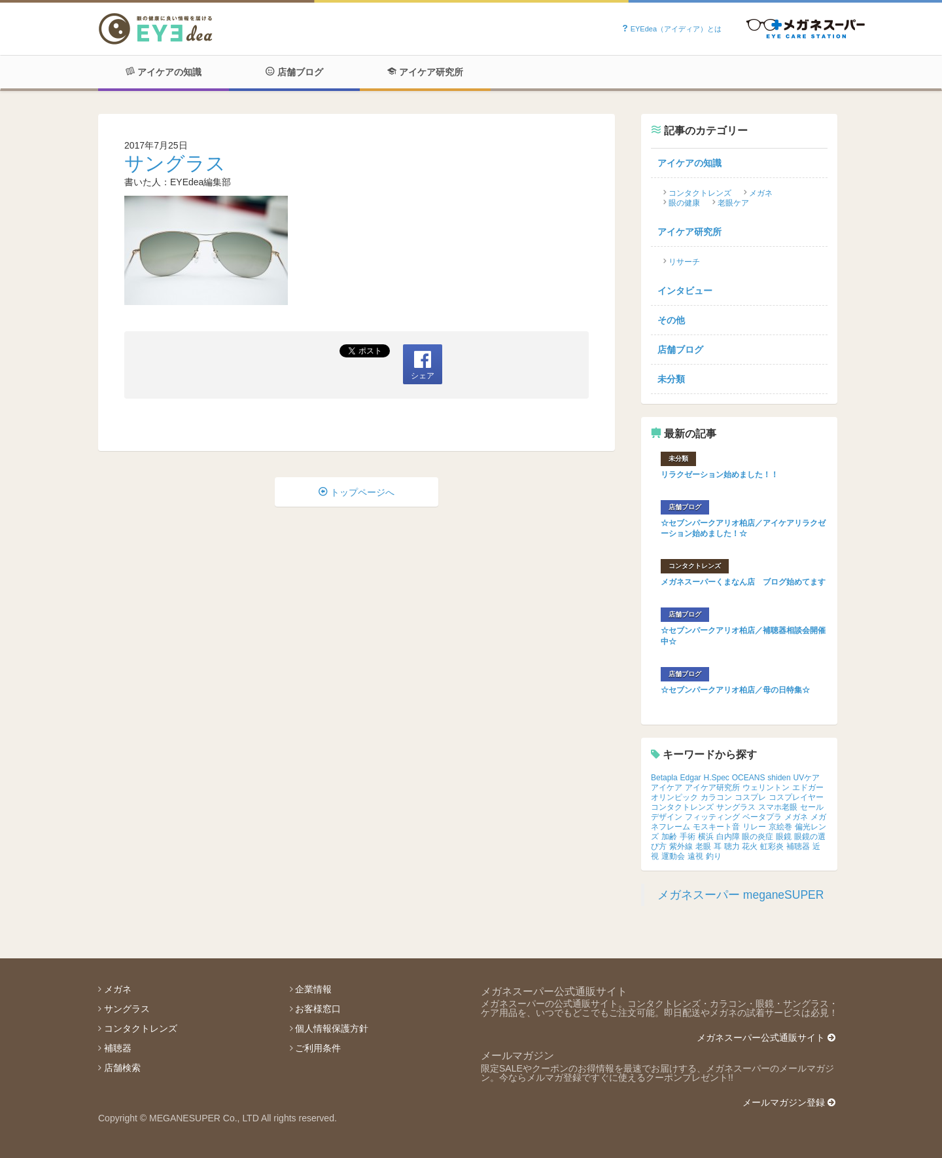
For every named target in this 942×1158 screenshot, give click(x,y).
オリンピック (674, 797)
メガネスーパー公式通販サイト (766, 1037)
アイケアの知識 (163, 72)
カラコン (716, 797)
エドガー (808, 787)
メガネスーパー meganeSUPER (740, 894)
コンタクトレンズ (700, 193)
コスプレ (750, 797)
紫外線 (681, 846)
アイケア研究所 (425, 72)
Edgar (690, 777)
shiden (778, 777)
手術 (687, 836)
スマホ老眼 (777, 807)
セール (812, 807)
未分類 (671, 379)
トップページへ (356, 492)
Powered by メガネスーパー (805, 29)
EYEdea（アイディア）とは (671, 29)
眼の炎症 (757, 836)
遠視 (695, 856)
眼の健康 (684, 203)
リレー (754, 826)
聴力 (732, 846)
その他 (671, 320)
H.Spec (716, 777)
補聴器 (798, 846)
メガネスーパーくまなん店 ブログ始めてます (743, 582)
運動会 (673, 856)
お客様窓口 (318, 1009)
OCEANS (748, 777)
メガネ (761, 193)
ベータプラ (762, 817)
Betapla (664, 777)
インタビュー (684, 290)
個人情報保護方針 (331, 1028)
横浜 (706, 836)
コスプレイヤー (796, 797)
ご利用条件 (318, 1048)
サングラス (175, 163)
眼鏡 (784, 836)
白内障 (728, 836)
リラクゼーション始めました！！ (719, 474)
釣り (714, 856)
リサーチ (684, 261)
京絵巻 (780, 826)
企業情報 (313, 989)
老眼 (703, 846)
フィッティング (712, 817)
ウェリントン (766, 787)
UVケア (807, 777)
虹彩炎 (772, 846)
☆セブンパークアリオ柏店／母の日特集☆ (735, 690)
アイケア (666, 787)
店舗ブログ (294, 72)
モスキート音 (716, 826)
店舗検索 (122, 1067)
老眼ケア (733, 203)
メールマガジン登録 (788, 1102)
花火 (750, 846)
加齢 (669, 836)
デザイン (666, 817)
